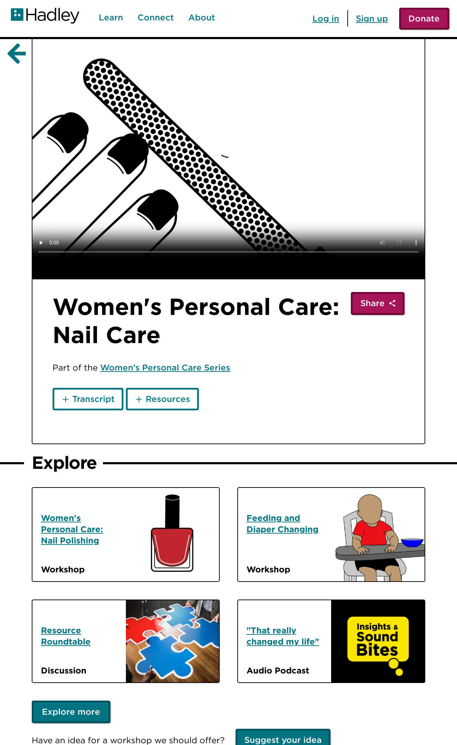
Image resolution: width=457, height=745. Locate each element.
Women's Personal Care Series (165, 367)
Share (372, 303)
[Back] (15, 53)
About (201, 18)
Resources (168, 398)
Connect (156, 18)
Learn (111, 18)
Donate (424, 18)
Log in (325, 18)
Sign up (372, 18)
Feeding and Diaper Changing (282, 523)
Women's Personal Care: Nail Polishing (72, 529)
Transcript (93, 398)
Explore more (71, 711)
